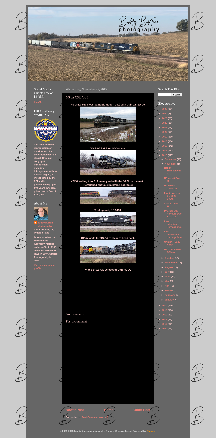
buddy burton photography (45, 224)
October (170, 258)
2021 (165, 127)
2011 (165, 319)
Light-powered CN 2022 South (172, 196)
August (169, 267)
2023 (165, 118)
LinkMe (38, 102)
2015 (165, 155)
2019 (165, 136)
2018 (165, 141)
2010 (165, 324)
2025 (165, 109)
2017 (165, 146)
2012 (165, 314)
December (171, 159)
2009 (165, 328)
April (168, 285)
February (170, 295)
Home (108, 410)
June (168, 276)
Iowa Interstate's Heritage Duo (173, 224)
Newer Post (75, 410)
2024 (165, 113)
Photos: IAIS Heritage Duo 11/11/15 (173, 214)
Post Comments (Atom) (95, 417)
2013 (165, 310)
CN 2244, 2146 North (172, 243)
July (167, 272)
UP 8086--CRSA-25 (170, 187)
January (170, 299)
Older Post (141, 410)
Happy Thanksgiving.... (172, 171)
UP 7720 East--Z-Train (172, 251)
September (171, 262)
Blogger (151, 431)
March (168, 290)
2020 (165, 132)
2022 (165, 123)
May (167, 281)
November (171, 163)
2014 (165, 305)
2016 (165, 150)
